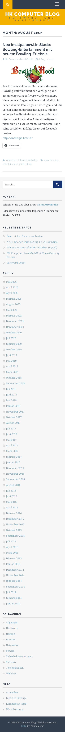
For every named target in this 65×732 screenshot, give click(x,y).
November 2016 (15, 473)
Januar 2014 (13, 603)
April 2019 (12, 366)
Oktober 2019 (14, 349)
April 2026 (12, 287)
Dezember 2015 (15, 518)
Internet (22, 160)
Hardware (12, 628)
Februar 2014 (14, 598)
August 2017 (13, 422)
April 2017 (12, 445)
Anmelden (12, 692)
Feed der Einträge (16, 698)
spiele (22, 164)
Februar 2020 (14, 343)
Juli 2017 (11, 428)
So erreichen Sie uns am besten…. (26, 236)
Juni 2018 (11, 394)
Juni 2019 (11, 355)
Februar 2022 (14, 315)
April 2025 (12, 293)
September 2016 (15, 479)
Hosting (10, 633)
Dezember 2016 (15, 468)
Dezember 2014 (15, 569)
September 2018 (15, 383)
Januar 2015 (13, 564)
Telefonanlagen (15, 667)
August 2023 (13, 304)
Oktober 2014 (14, 580)
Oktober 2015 (14, 530)
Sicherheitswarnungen (19, 656)
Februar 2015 (14, 558)
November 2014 (15, 575)
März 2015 (12, 552)
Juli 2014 (11, 592)
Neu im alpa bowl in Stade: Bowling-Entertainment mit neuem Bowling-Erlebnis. (27, 49)
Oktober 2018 (14, 377)
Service (10, 650)
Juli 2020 (11, 338)
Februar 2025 (14, 298)
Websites (32, 160)
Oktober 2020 (14, 332)
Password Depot (16, 262)
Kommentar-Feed (16, 703)
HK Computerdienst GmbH (19, 59)
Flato (24, 725)
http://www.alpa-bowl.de (18, 138)
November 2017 (15, 411)
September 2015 (15, 535)
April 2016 (12, 507)
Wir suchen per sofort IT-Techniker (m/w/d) (32, 247)
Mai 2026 (11, 281)
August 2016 (13, 485)
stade (29, 164)
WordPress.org (14, 709)
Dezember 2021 (15, 321)
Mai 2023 (11, 310)
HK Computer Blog (32, 14)
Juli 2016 (11, 490)
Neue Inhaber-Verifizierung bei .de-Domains (32, 241)
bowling (54, 160)
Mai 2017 (11, 439)
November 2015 (15, 524)
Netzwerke (12, 645)
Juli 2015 (11, 541)
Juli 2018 (11, 389)
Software (11, 662)
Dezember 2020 (15, 327)
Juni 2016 (11, 496)
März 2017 (12, 451)
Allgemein (11, 160)
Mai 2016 (11, 502)
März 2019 (12, 372)
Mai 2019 (11, 360)
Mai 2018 (11, 400)
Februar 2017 (14, 456)
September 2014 (15, 586)
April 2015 (12, 547)
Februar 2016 (14, 513)
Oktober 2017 (14, 417)
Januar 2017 (13, 462)
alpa (46, 160)
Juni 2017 (11, 434)
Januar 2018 (13, 405)
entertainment (10, 164)
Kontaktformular (47, 204)
